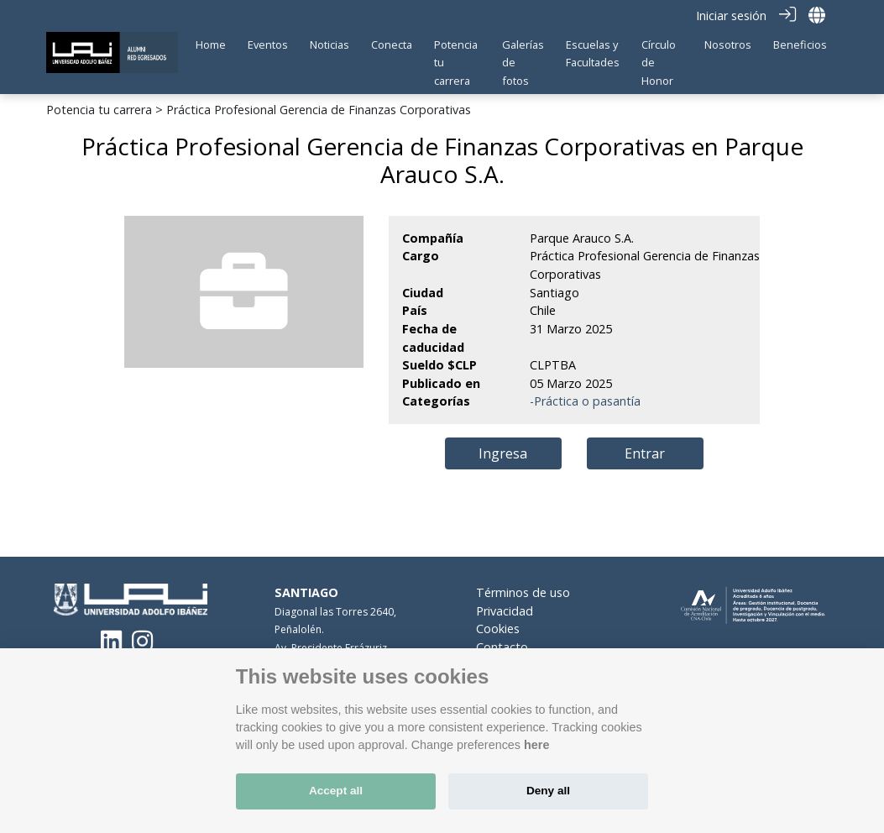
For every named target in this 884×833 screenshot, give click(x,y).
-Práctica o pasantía (585, 401)
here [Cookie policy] (536, 745)
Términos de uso (523, 592)
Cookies (498, 629)
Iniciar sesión (731, 16)
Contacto (502, 647)
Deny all (548, 790)
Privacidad (504, 610)
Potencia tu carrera (99, 110)
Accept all (336, 790)
